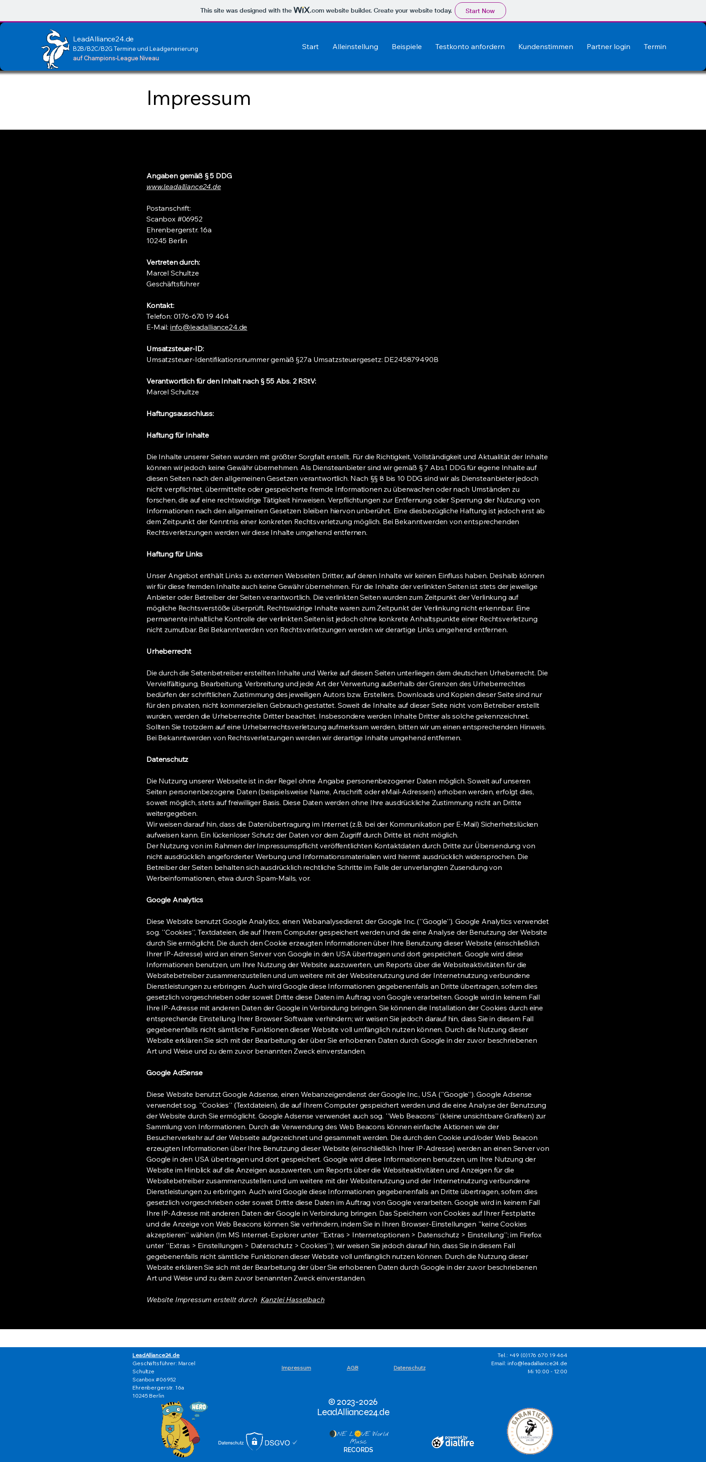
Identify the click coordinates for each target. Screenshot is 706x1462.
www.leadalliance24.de (183, 186)
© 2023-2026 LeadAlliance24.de (353, 1407)
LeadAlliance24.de (156, 1355)
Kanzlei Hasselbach (293, 1299)
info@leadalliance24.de (208, 326)
